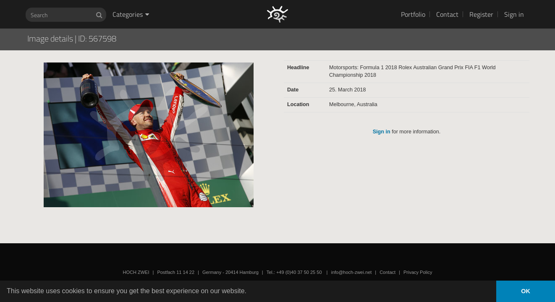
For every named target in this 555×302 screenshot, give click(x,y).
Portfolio (413, 14)
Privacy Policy (417, 272)
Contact (447, 14)
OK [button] (525, 291)
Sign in (514, 14)
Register (481, 14)
